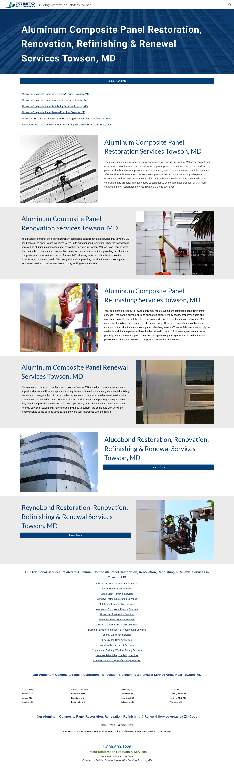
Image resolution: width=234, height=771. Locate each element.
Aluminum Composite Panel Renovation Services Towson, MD (55, 100)
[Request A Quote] (117, 81)
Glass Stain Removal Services (117, 593)
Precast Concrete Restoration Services (117, 624)
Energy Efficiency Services (117, 634)
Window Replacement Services (117, 645)
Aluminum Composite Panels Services (117, 609)
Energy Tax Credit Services (117, 640)
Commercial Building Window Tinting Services (117, 650)
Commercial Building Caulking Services (117, 655)
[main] (117, 41)
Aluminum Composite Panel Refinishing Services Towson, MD (54, 106)
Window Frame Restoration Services (117, 599)
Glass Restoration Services (117, 588)
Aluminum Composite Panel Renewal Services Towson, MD (53, 112)
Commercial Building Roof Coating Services (117, 660)
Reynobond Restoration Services (117, 619)
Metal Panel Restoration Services (117, 604)
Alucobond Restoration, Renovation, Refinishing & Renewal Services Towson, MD (65, 118)
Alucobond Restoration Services (117, 614)
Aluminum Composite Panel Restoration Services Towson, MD (55, 94)
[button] (230, 5)
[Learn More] (158, 467)
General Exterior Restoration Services (117, 583)
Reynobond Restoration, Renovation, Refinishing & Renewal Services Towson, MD (66, 124)
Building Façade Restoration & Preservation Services (117, 629)
